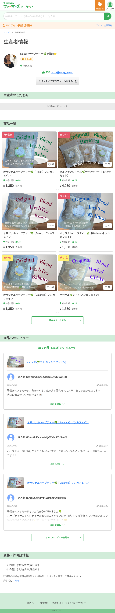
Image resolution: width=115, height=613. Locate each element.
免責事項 (56, 603)
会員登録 (108, 25)
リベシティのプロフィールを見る (58, 81)
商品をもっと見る (65, 320)
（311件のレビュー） (62, 72)
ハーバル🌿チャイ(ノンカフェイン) (79, 294)
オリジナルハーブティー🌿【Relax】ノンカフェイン (28, 173)
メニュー (110, 5)
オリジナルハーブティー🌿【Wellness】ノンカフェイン (85, 235)
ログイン (98, 25)
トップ (6, 32)
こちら (16, 580)
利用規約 (44, 603)
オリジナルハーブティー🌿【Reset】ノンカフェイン (29, 235)
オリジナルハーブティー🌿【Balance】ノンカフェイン (29, 296)
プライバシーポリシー (75, 603)
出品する (100, 6)
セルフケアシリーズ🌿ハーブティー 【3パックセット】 (85, 173)
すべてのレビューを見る (63, 537)
